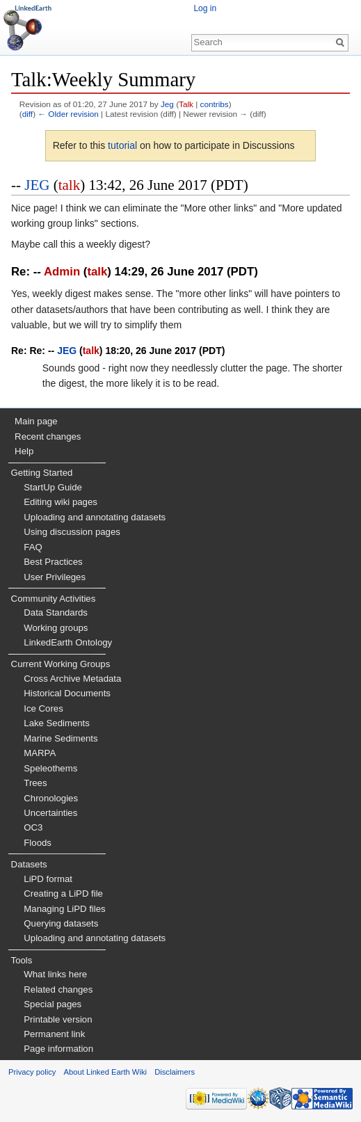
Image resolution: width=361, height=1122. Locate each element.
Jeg (167, 104)
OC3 (33, 827)
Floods (37, 843)
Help (24, 451)
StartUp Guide (53, 487)
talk (69, 185)
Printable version (58, 1019)
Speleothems (50, 768)
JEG (36, 185)
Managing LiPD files (64, 909)
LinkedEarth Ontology (68, 642)
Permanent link (54, 1034)
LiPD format (48, 879)
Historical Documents (67, 693)
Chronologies (51, 798)
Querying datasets (61, 923)
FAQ (33, 547)
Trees (35, 783)
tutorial (122, 145)
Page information (58, 1048)
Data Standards (56, 612)
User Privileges (55, 577)
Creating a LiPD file (63, 893)
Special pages (52, 1004)
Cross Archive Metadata (72, 678)
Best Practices (53, 561)
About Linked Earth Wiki (105, 1072)
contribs (214, 104)
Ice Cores (43, 708)
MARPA (40, 753)
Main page (36, 421)
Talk (186, 104)
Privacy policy (32, 1072)
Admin (62, 271)
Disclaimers (174, 1072)
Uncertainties (50, 813)
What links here (55, 974)
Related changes (58, 989)
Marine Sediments (60, 738)
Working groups (56, 628)
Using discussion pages (72, 532)
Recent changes (48, 436)
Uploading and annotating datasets (95, 517)
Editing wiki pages (60, 502)
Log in (204, 8)
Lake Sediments (57, 723)
